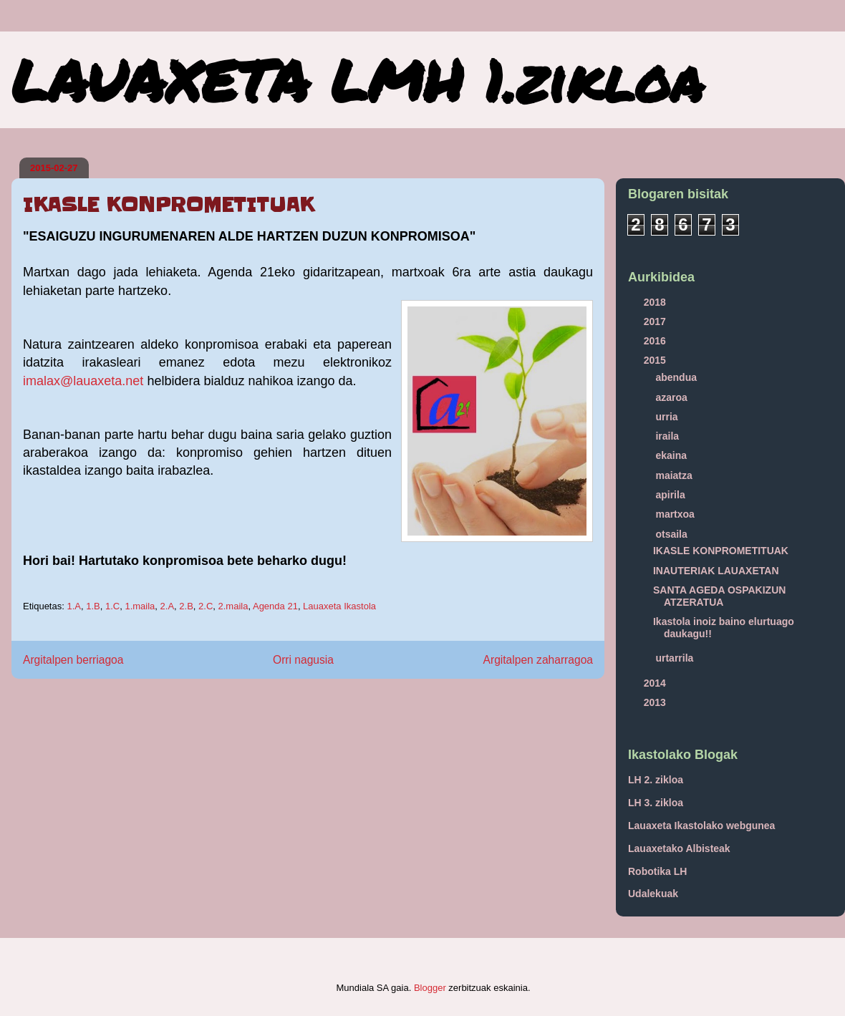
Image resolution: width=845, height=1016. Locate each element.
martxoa (676, 514)
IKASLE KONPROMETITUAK (720, 550)
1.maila (140, 606)
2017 (656, 321)
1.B (93, 606)
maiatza (675, 475)
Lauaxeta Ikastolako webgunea (701, 825)
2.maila (233, 606)
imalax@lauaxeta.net (83, 381)
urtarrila (675, 658)
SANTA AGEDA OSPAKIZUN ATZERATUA (719, 596)
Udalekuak (653, 893)
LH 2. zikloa (655, 779)
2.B (186, 606)
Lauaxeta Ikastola (339, 606)
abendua (677, 377)
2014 (656, 683)
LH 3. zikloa (655, 802)
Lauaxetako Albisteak (679, 848)
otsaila (672, 534)
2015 (656, 360)
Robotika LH (657, 871)
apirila (671, 494)
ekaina (672, 455)
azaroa (672, 397)
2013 (656, 702)
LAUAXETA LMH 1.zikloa (357, 79)
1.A (74, 606)
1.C (112, 606)
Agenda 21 (275, 606)
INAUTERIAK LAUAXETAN (716, 570)
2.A (167, 606)
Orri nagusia (303, 660)
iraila (668, 436)
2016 (656, 341)
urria (667, 416)
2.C (205, 606)
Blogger (430, 987)
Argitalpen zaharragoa (538, 660)
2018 (656, 302)
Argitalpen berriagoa (73, 660)
